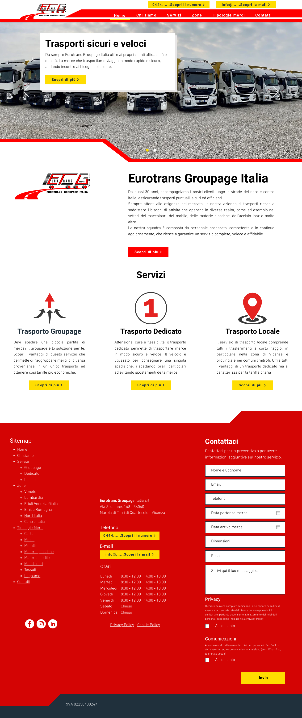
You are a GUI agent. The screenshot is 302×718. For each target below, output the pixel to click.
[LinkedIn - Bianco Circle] (52, 623)
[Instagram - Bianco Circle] (41, 623)
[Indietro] (26, 92)
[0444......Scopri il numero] (179, 4)
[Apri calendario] (278, 513)
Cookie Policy (148, 625)
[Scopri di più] (65, 79)
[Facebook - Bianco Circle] (29, 623)
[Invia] (263, 678)
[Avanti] (275, 92)
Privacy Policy (122, 625)
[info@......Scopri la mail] (246, 4)
